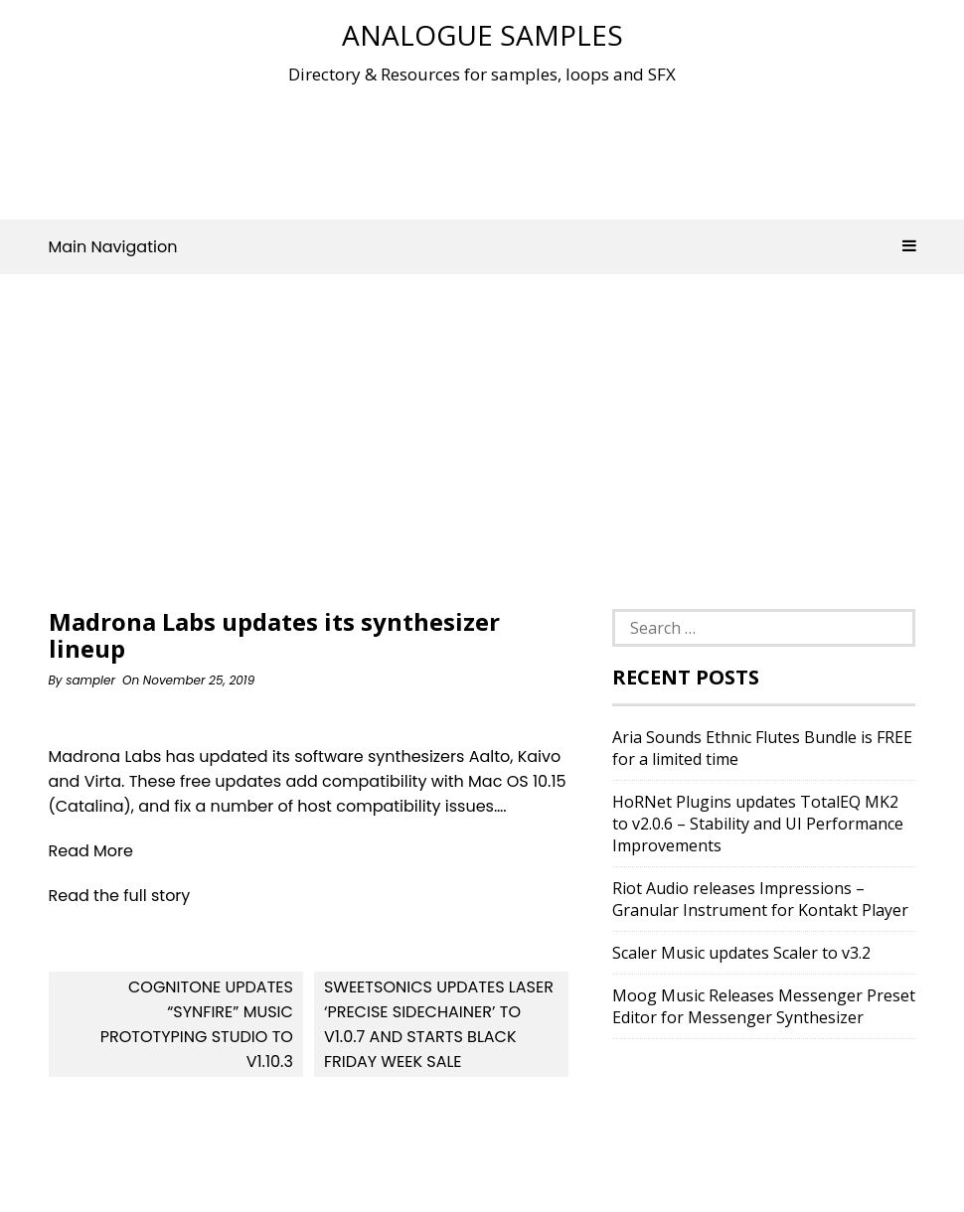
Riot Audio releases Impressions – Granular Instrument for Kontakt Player (760, 899)
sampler (90, 680)
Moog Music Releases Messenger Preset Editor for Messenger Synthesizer (763, 1006)
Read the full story (120, 895)
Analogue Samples (482, 35)
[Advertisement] (482, 148)
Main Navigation (482, 246)
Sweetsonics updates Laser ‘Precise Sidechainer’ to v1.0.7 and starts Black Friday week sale (439, 1024)
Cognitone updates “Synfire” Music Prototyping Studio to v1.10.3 (196, 1024)
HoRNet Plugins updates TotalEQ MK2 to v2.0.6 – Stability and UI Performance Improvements (757, 823)
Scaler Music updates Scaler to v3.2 (741, 953)
